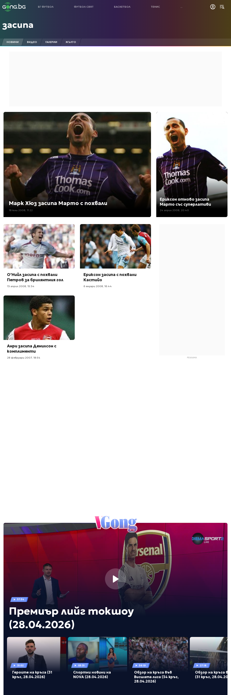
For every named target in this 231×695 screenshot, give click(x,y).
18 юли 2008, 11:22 (21, 210)
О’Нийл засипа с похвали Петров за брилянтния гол (35, 277)
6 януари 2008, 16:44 (98, 286)
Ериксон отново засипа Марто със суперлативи (185, 202)
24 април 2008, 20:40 (174, 210)
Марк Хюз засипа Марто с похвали (58, 203)
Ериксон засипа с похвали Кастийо (110, 277)
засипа (18, 24)
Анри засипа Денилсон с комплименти (31, 348)
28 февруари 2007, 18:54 (23, 357)
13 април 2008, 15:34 (20, 286)
